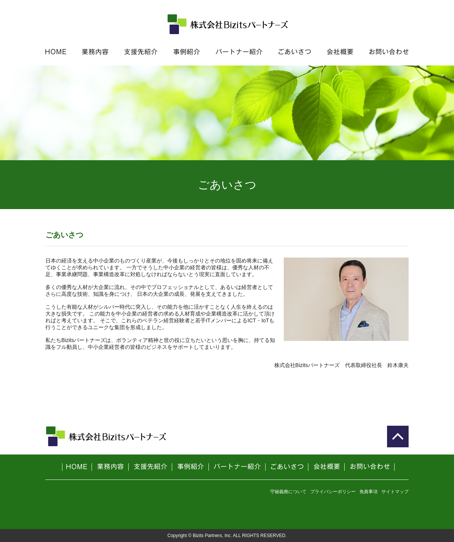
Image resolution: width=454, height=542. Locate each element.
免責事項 (368, 491)
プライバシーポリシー (333, 491)
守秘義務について (288, 491)
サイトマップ (395, 491)
